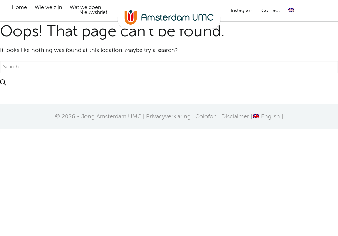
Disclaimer (235, 117)
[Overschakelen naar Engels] (291, 10)
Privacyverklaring (168, 117)
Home (19, 7)
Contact (270, 10)
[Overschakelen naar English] (267, 117)
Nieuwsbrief (93, 12)
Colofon (206, 117)
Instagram (242, 10)
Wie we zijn (48, 7)
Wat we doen (85, 7)
